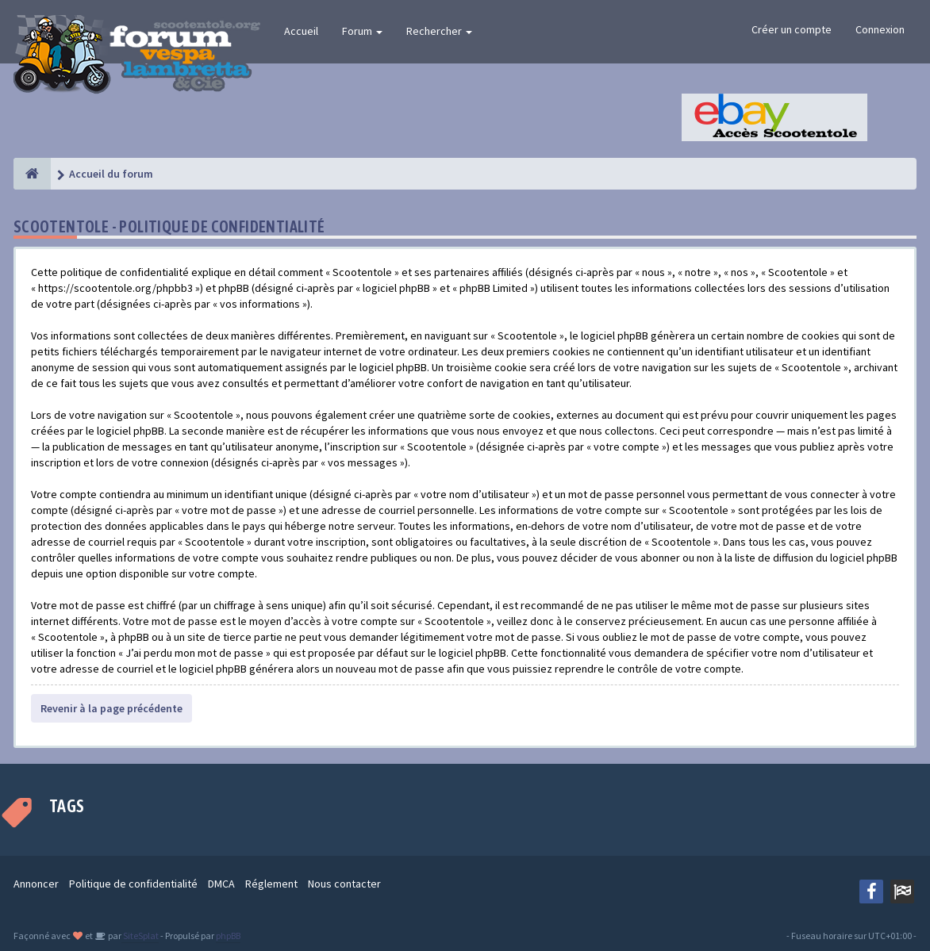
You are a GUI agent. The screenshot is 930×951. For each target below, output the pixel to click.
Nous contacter (344, 883)
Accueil (301, 31)
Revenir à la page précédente (111, 708)
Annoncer (36, 883)
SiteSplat (140, 935)
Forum (362, 31)
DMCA (221, 883)
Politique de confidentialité (133, 883)
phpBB (228, 935)
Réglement (271, 883)
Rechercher (439, 31)
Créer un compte (791, 29)
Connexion (880, 29)
